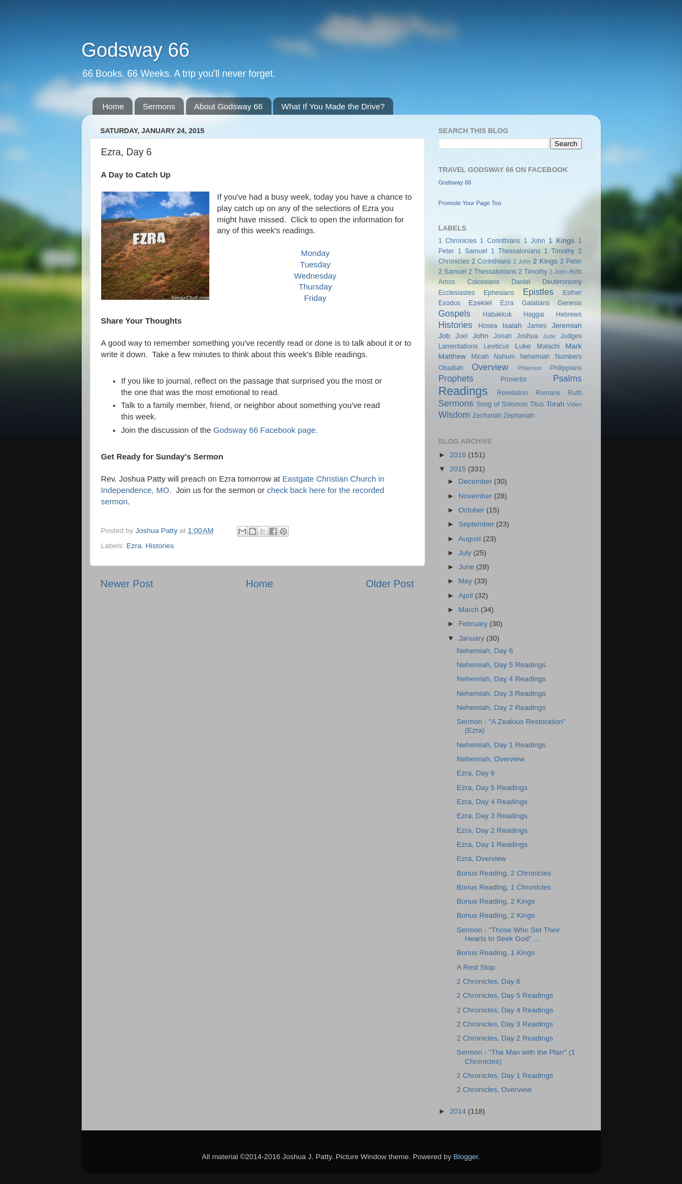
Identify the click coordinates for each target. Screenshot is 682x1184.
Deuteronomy (562, 282)
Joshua (527, 336)
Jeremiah (567, 325)
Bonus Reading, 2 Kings (495, 901)
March (470, 610)
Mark (574, 346)
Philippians (566, 368)
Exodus (450, 303)
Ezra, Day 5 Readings (491, 788)
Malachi (548, 346)
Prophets (456, 378)
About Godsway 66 (228, 106)
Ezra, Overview (481, 858)
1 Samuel (472, 251)
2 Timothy (533, 271)
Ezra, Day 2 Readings (491, 830)
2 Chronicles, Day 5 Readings (504, 995)
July (466, 553)
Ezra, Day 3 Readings (491, 816)
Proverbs (513, 379)
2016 (458, 455)
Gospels (455, 313)
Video (574, 404)
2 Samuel (453, 271)
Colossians (483, 282)
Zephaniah (519, 415)
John (480, 336)
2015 (458, 469)
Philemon (529, 368)
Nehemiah (535, 356)
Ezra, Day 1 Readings (491, 844)
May (466, 581)
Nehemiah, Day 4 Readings (501, 679)
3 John (558, 271)
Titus (537, 404)
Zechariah (486, 415)
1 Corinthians (500, 241)
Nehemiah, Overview (490, 759)
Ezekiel (480, 303)
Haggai (534, 314)
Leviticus (496, 346)
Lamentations (458, 346)
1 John (534, 241)
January (473, 638)
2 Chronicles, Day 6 (488, 981)
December (476, 481)
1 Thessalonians (516, 251)
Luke (523, 346)
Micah (479, 356)
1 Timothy (559, 251)
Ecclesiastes (457, 293)
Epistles (538, 292)
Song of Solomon (502, 404)
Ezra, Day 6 (475, 773)
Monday (315, 253)
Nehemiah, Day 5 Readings (501, 665)
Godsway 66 (136, 50)
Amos (447, 282)
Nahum (504, 356)
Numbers (568, 356)
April (467, 595)
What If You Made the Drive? (333, 106)
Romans (547, 393)
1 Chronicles (457, 241)
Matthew (452, 356)
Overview (490, 367)
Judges (570, 336)
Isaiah (512, 325)
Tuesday (315, 264)
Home (113, 106)
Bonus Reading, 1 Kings (495, 953)
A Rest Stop (475, 967)
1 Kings (561, 240)
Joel (461, 336)
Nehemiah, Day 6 (484, 651)
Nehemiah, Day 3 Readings (501, 693)
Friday (315, 298)
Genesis (570, 303)
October (473, 510)
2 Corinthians (491, 261)
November (476, 496)
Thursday (315, 286)
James (537, 326)
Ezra (134, 546)
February (474, 624)
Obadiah (451, 368)
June (467, 567)
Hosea (487, 326)
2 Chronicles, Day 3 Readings (504, 1024)
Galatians (535, 303)
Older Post (390, 583)
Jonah (503, 336)
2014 (458, 1111)
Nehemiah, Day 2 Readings (501, 707)
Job (445, 336)
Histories (159, 546)
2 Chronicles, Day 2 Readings (504, 1038)
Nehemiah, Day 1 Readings (501, 745)
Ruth (575, 393)
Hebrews (569, 314)
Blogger (465, 1157)
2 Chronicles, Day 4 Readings (504, 1010)
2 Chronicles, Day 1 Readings (504, 1075)
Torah (555, 404)
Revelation (512, 393)
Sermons (159, 106)
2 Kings (545, 261)
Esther (571, 293)
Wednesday (315, 276)
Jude (549, 336)
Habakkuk (497, 314)
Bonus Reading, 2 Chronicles (503, 873)
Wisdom (454, 414)
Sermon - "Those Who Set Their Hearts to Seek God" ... (508, 934)
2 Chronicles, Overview (494, 1090)
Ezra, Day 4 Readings (491, 802)
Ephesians (499, 293)
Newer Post (127, 583)
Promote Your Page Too (470, 203)
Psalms (567, 378)
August (471, 539)
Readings (463, 391)
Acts (575, 271)
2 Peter (571, 261)
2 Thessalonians (492, 271)
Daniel (521, 282)
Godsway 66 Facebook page (264, 430)
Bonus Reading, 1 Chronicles (503, 887)
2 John (522, 261)
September (477, 524)
